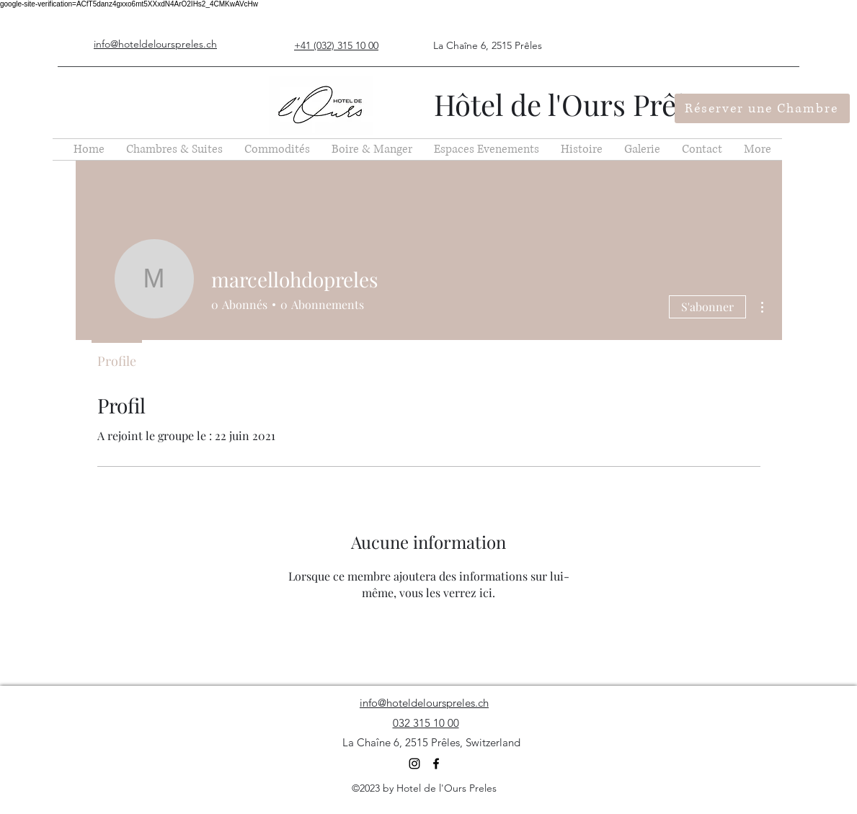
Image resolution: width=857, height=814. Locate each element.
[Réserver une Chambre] (762, 108)
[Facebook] (436, 763)
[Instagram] (414, 763)
